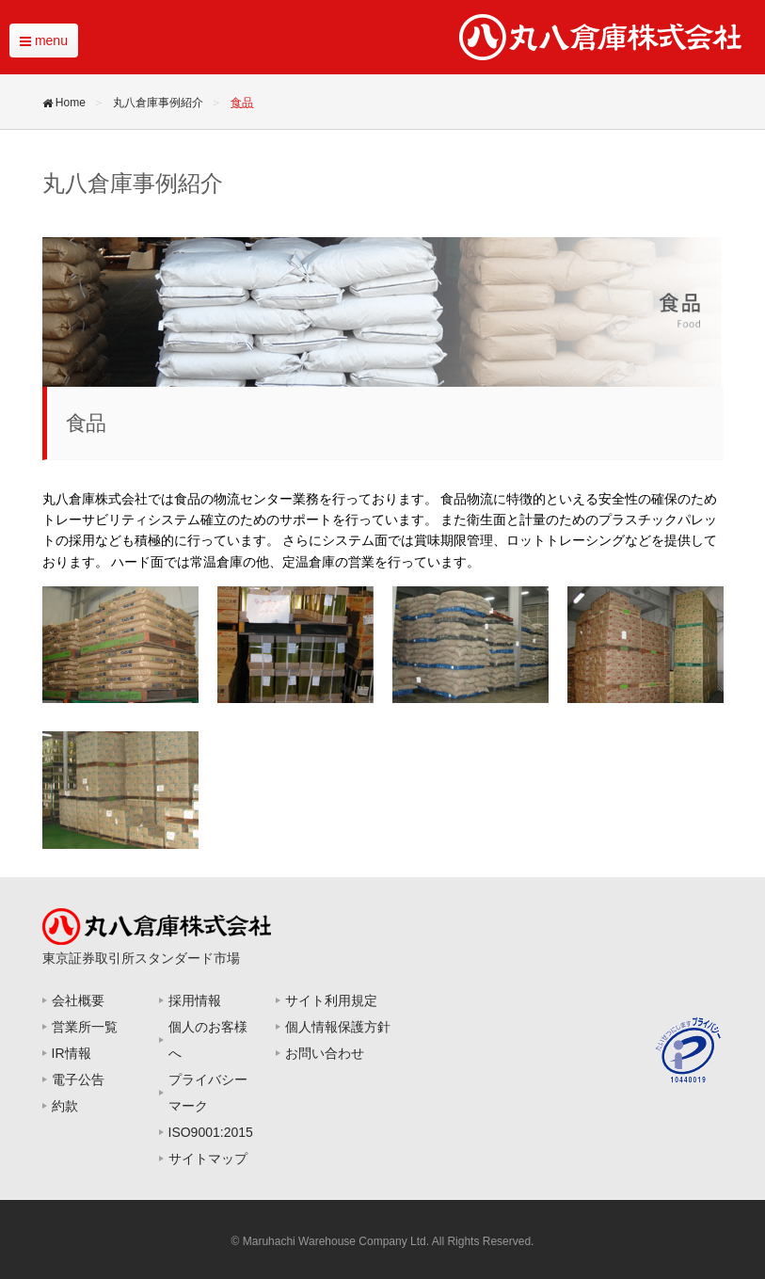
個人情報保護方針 (337, 1026)
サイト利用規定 (331, 1000)
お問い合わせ (324, 1053)
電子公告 (78, 1079)
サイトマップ (207, 1158)
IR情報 (71, 1053)
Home (65, 102)
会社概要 (78, 1000)
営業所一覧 (85, 1026)
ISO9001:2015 (210, 1132)
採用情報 (194, 1000)
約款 (65, 1105)
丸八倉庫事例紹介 (158, 102)
